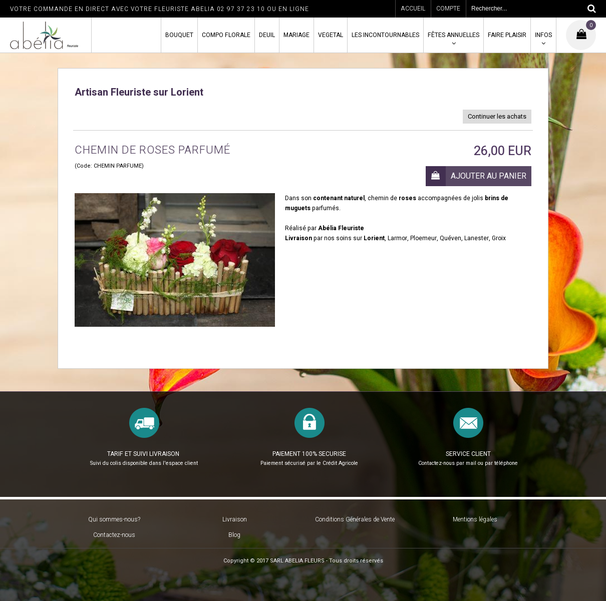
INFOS (543, 35)
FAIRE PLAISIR (507, 35)
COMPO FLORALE (226, 35)
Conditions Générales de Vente (355, 519)
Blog (234, 534)
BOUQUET (179, 35)
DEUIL (267, 35)
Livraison (234, 519)
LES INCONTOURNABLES (385, 35)
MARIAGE (296, 35)
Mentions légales (475, 519)
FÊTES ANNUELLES (453, 35)
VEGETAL (330, 35)
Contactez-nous (114, 534)
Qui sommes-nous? (114, 519)
